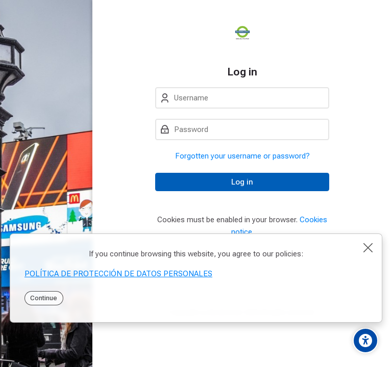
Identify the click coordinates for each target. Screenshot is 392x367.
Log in (242, 182)
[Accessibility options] (365, 340)
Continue (43, 298)
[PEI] (242, 32)
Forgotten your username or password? (242, 156)
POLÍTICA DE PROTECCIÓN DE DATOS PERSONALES (118, 273)
